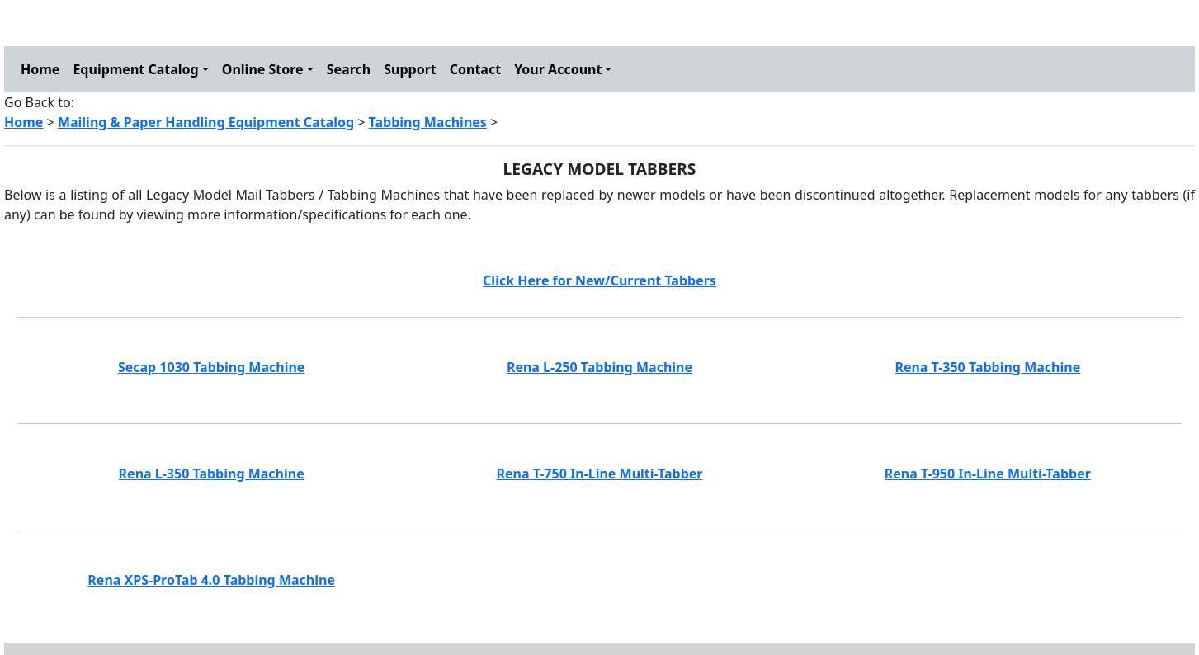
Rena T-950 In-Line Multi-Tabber (988, 473)
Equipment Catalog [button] (135, 69)
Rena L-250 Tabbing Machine (599, 367)
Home (40, 69)
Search (349, 69)
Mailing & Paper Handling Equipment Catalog (206, 122)
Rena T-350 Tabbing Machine (987, 367)
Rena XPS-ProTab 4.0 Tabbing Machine (211, 580)
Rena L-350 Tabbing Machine (211, 473)
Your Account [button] (558, 69)
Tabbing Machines (428, 122)
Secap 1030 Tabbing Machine (211, 367)
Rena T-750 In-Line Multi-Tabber (599, 473)
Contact (475, 69)
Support (410, 69)
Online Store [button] (263, 69)
